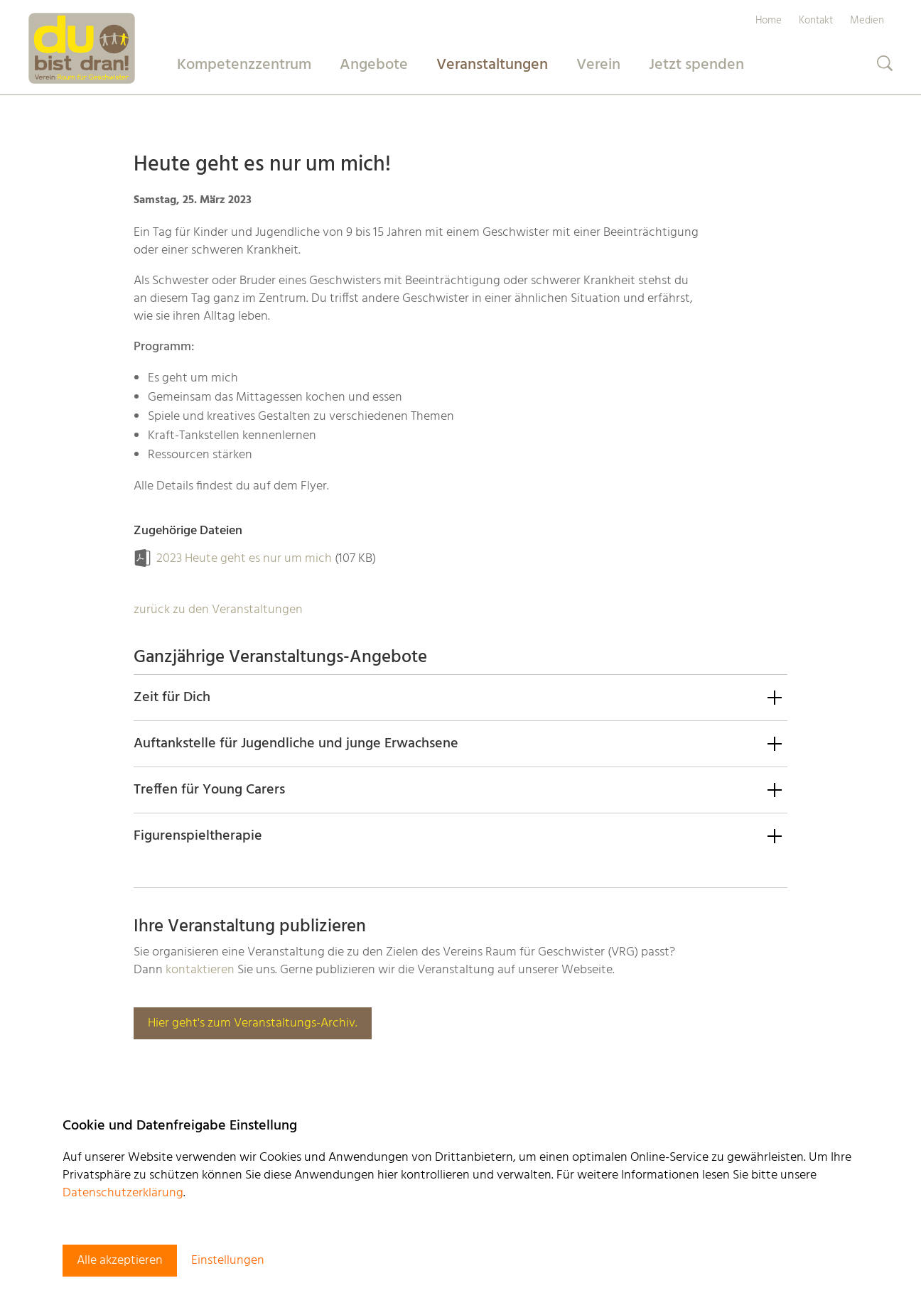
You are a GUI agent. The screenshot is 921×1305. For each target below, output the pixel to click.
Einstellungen (227, 1260)
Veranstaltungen (492, 65)
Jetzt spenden (696, 65)
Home (768, 20)
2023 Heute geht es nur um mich (244, 558)
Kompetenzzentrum (244, 65)
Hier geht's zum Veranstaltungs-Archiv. (252, 1023)
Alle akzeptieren (120, 1260)
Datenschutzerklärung (123, 1193)
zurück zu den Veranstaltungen (218, 610)
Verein (598, 65)
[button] (460, 697)
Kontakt (816, 20)
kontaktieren (200, 970)
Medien (867, 20)
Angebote (374, 65)
